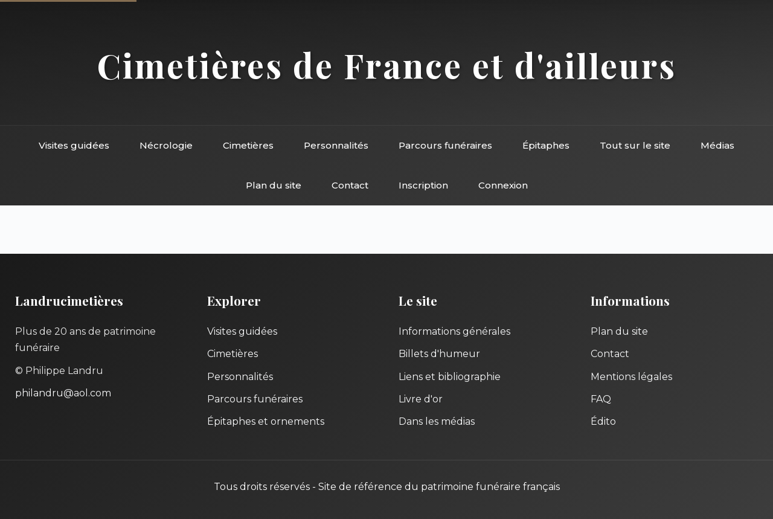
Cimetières (248, 145)
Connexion (503, 185)
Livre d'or (421, 399)
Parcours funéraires (445, 145)
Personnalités (336, 145)
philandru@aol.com (63, 393)
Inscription (423, 185)
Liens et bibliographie (450, 376)
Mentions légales (631, 376)
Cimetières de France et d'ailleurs (386, 65)
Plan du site (273, 185)
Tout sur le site (635, 145)
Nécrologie (166, 145)
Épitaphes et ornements (265, 421)
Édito (603, 421)
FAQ (601, 399)
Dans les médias (437, 421)
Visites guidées (74, 145)
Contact (350, 185)
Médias (717, 145)
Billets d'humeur (439, 353)
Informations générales (454, 331)
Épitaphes (545, 145)
